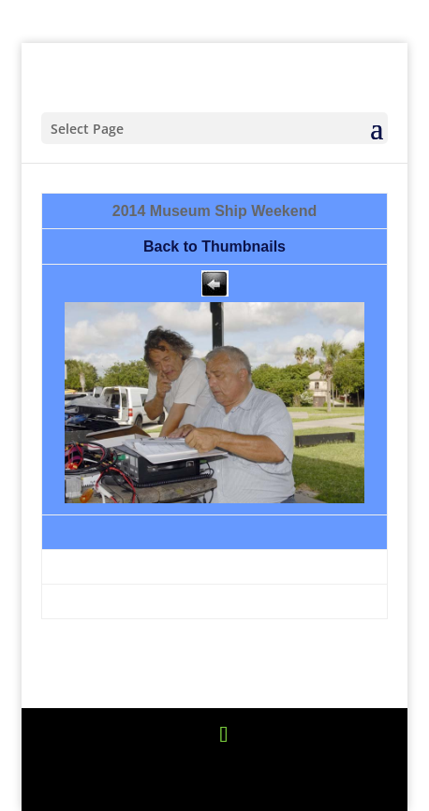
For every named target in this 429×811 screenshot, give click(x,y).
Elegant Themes (211, 763)
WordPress (214, 785)
